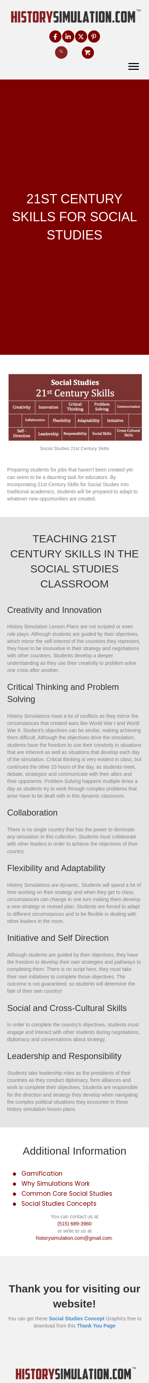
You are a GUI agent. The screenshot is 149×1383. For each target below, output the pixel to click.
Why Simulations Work (55, 1183)
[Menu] (133, 67)
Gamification (42, 1173)
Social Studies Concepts (58, 1203)
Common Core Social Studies (66, 1193)
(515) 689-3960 (75, 1224)
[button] (55, 36)
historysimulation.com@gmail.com (74, 1238)
